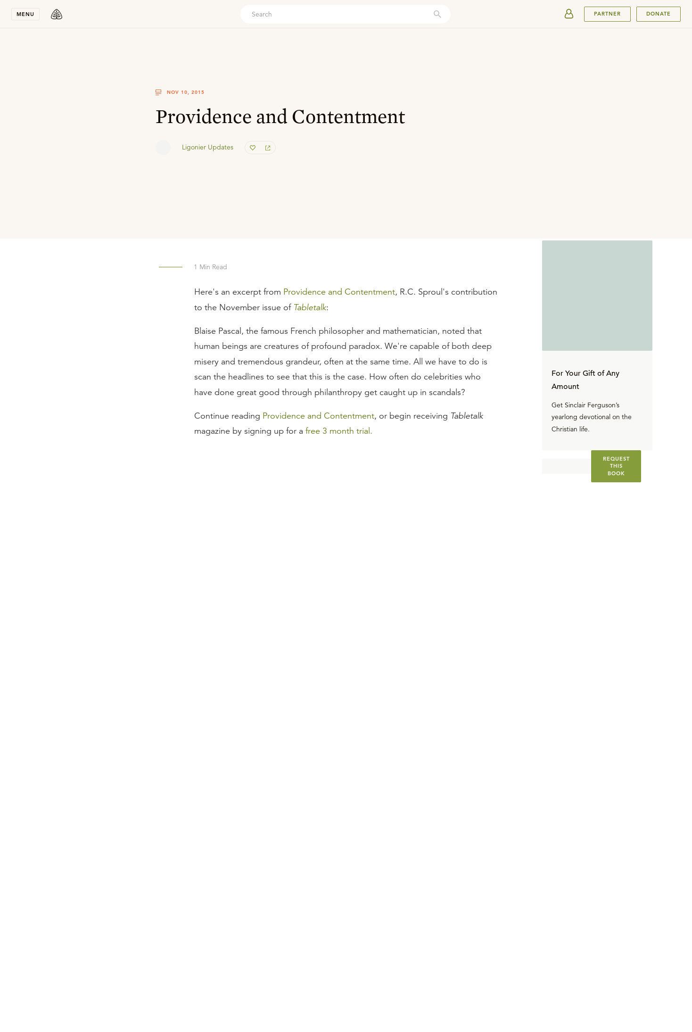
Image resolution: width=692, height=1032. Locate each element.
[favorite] (252, 148)
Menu (25, 14)
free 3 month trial (337, 431)
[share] (267, 148)
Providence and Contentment (339, 292)
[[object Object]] (616, 466)
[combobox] (345, 14)
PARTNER (607, 13)
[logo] (56, 14)
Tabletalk (309, 307)
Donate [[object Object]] (658, 13)
